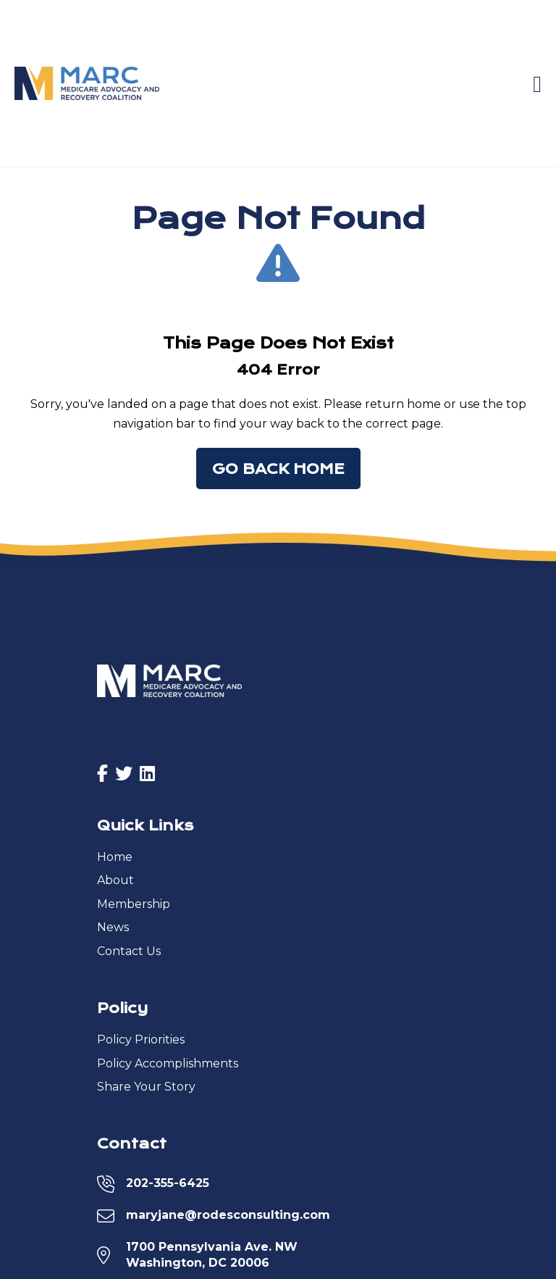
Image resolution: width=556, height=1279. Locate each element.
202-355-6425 (167, 1183)
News (113, 927)
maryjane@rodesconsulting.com (228, 1215)
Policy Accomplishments (167, 1063)
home (424, 404)
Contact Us (129, 951)
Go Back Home (278, 469)
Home (114, 857)
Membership (133, 904)
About (115, 880)
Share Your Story (146, 1086)
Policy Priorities (141, 1039)
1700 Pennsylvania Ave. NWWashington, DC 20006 (212, 1255)
